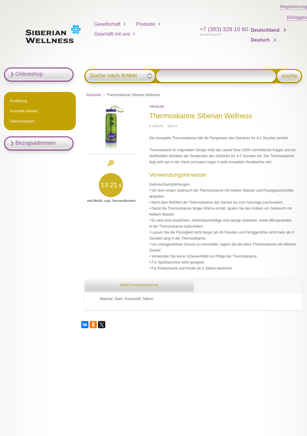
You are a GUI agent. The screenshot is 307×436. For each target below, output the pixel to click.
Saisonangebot (22, 121)
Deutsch (261, 40)
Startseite (93, 95)
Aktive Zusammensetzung (139, 285)
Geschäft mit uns (112, 34)
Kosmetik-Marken (24, 111)
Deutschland (266, 30)
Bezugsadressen (35, 143)
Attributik (157, 106)
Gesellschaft (107, 24)
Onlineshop (29, 74)
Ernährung (18, 101)
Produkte (145, 24)
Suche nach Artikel (113, 75)
